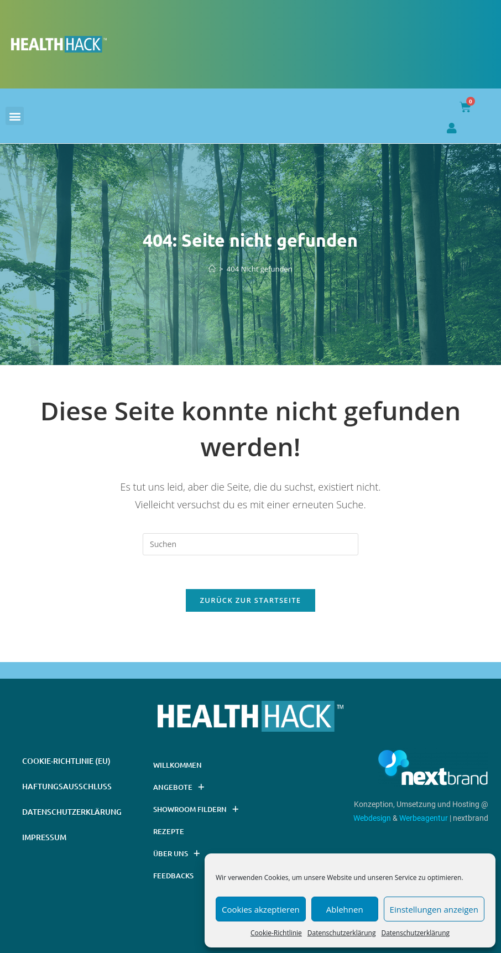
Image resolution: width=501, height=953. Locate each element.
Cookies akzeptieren (261, 909)
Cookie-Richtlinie (276, 933)
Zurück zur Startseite (250, 600)
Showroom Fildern (195, 809)
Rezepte (168, 831)
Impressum (44, 837)
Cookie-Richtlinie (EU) (66, 761)
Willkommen (177, 765)
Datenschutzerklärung (341, 933)
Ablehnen (344, 909)
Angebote (178, 787)
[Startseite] (212, 269)
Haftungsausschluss (67, 786)
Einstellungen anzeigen (434, 909)
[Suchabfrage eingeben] (250, 544)
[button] (15, 116)
